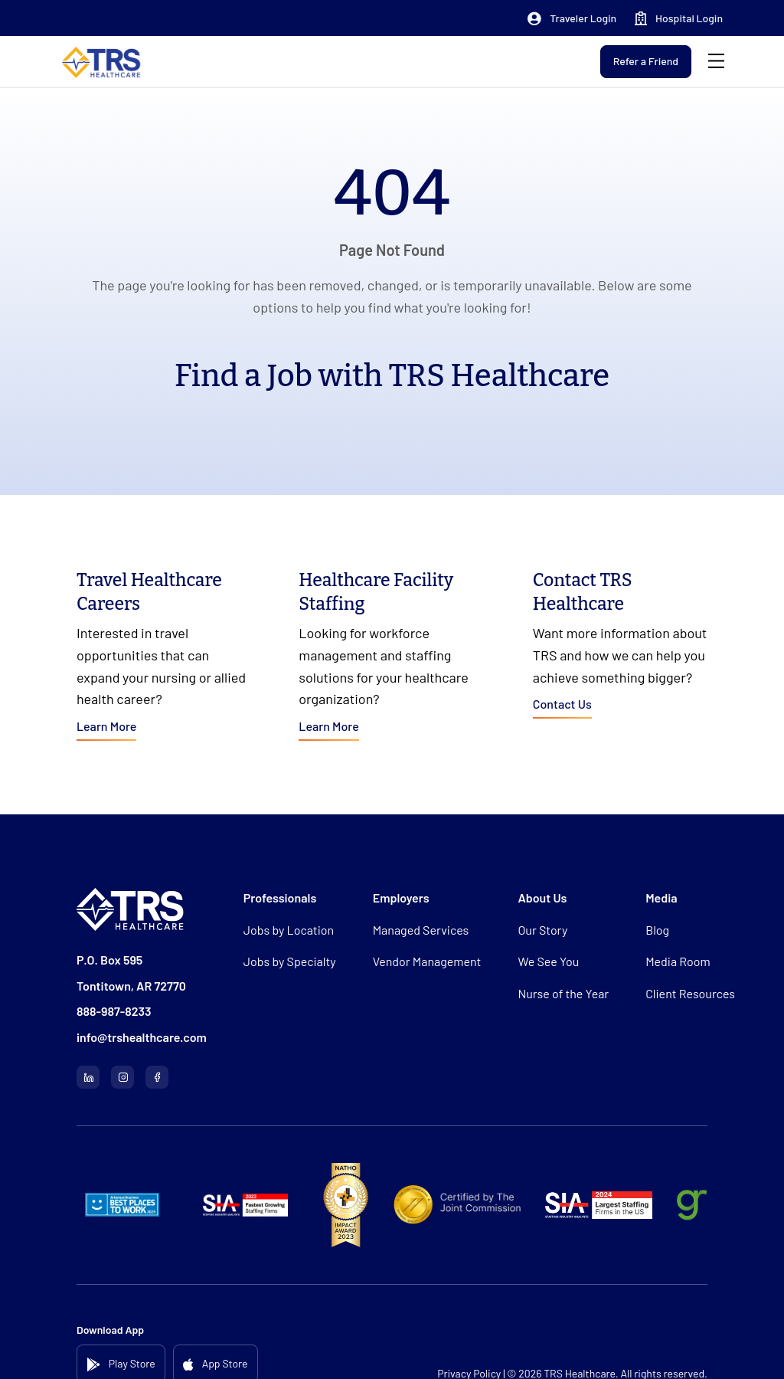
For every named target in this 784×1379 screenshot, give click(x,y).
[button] (572, 18)
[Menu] (716, 61)
